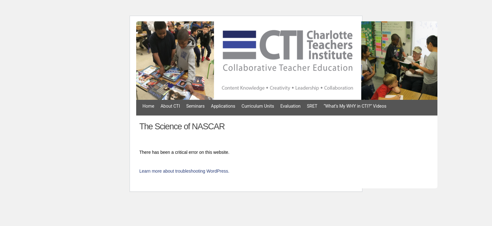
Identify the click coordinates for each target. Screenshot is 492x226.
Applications (223, 106)
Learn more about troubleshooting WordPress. (184, 171)
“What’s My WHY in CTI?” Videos (355, 106)
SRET (312, 106)
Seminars (195, 106)
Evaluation (290, 106)
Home (148, 106)
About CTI (170, 106)
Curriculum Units (258, 106)
